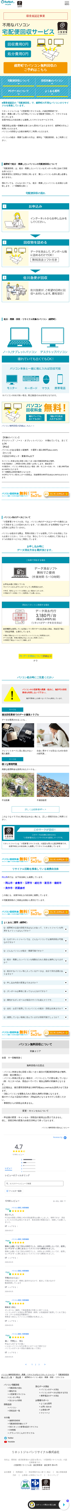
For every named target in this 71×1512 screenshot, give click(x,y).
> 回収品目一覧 (14, 1411)
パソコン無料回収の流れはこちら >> (55, 1128)
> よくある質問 (45, 1403)
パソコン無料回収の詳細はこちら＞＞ (18, 426)
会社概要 (7, 1472)
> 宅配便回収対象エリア (17, 1424)
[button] (12, 1226)
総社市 (38, 883)
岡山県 (5, 877)
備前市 (57, 883)
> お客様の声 (44, 1410)
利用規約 (19, 1472)
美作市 (9, 888)
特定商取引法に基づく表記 (39, 1472)
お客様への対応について (32, 1475)
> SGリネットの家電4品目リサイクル (23, 1427)
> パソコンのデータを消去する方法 (53, 1393)
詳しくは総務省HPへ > (35, 809)
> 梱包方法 (12, 1391)
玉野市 (28, 883)
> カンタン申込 (14, 1397)
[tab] (8, 1168)
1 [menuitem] (32, 1364)
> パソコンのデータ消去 (49, 1389)
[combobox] (59, 1201)
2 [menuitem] (35, 1364)
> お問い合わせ (45, 1407)
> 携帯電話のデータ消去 (49, 1396)
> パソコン (12, 1407)
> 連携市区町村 (14, 1420)
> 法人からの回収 (15, 1400)
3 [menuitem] (38, 1364)
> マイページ (44, 1413)
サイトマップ (53, 1475)
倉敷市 (18, 883)
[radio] (29, 1159)
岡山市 (9, 883)
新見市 (48, 883)
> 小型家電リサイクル (16, 1394)
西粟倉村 (20, 888)
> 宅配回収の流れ (15, 1388)
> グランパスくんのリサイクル (21, 1433)
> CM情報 (12, 1430)
